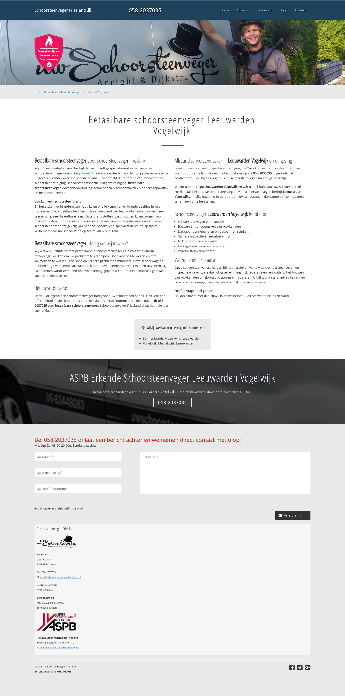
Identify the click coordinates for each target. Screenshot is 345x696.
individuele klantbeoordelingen (59, 647)
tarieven (257, 282)
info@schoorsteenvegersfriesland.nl (60, 577)
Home (38, 92)
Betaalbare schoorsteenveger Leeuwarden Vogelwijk (76, 92)
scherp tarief (80, 173)
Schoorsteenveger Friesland (60, 10)
